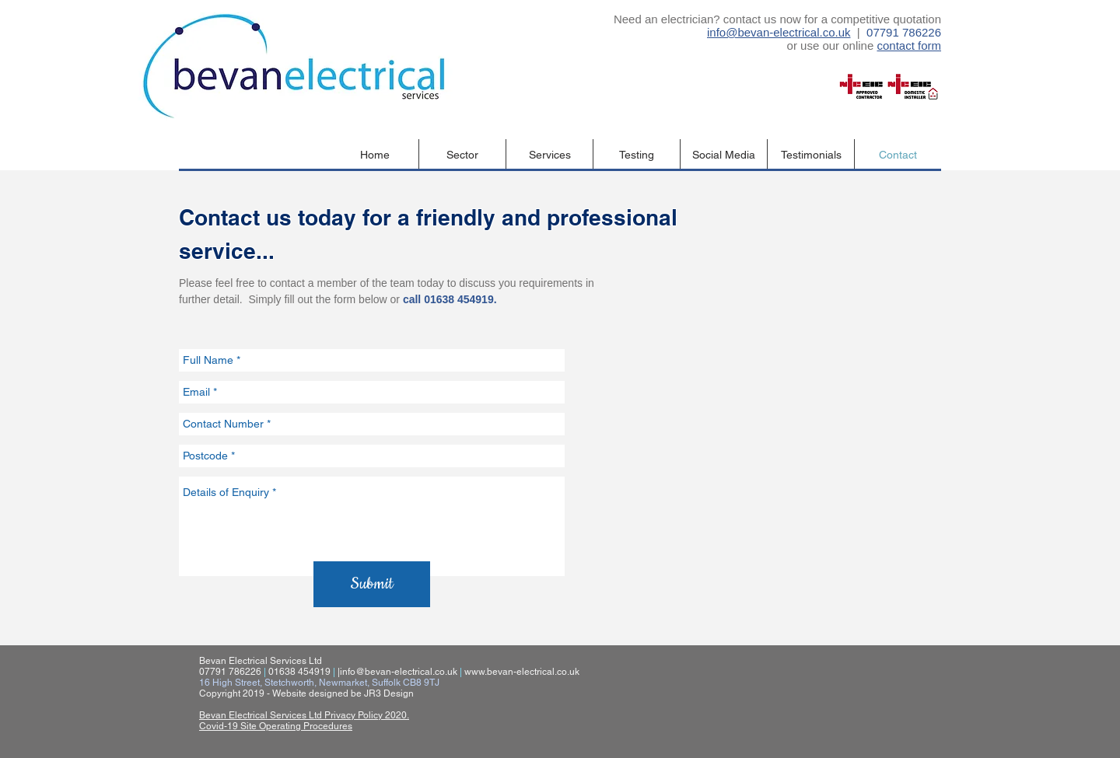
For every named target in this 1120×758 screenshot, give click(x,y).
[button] (462, 154)
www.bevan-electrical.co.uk (521, 671)
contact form (909, 45)
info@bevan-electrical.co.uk (778, 32)
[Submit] (371, 584)
